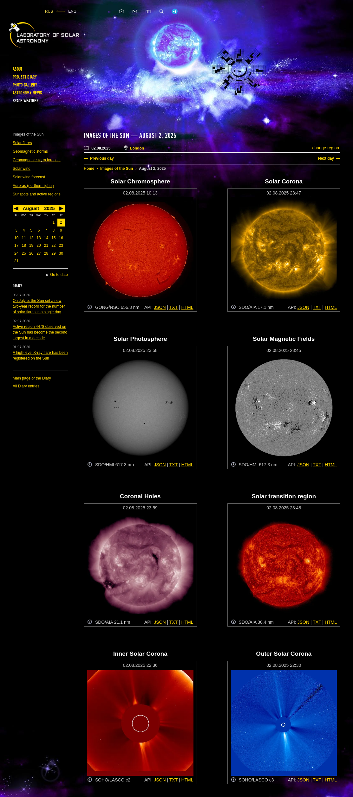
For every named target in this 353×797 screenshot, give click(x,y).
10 (16, 238)
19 (31, 245)
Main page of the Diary (32, 378)
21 (46, 245)
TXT (173, 307)
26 (31, 253)
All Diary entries (26, 386)
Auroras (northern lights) (33, 185)
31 (16, 261)
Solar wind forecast (29, 177)
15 (53, 238)
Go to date (59, 274)
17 (16, 245)
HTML (187, 307)
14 (46, 238)
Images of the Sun (116, 168)
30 (61, 253)
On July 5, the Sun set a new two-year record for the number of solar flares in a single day (39, 306)
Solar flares (22, 143)
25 (24, 253)
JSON (160, 307)
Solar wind (21, 168)
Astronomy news (27, 93)
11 (24, 238)
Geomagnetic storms (30, 151)
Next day (326, 158)
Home (89, 168)
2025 (49, 208)
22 (53, 245)
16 (61, 238)
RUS (49, 11)
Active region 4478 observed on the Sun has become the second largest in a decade (40, 332)
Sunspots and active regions (37, 194)
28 (46, 253)
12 (31, 238)
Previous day (102, 158)
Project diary (25, 77)
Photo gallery (25, 85)
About (18, 69)
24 (16, 253)
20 (38, 245)
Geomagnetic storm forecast (37, 160)
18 (24, 245)
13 (38, 238)
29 (53, 253)
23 (61, 245)
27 (38, 253)
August (31, 208)
